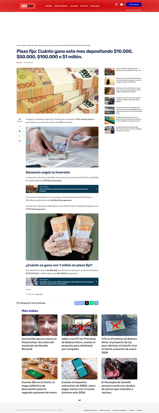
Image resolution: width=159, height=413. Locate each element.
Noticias (23, 45)
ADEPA (61, 410)
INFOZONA (32, 410)
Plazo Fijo (39, 294)
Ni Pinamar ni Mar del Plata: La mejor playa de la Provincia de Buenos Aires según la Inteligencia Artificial (128, 89)
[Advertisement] (79, 27)
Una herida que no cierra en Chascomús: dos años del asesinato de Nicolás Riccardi (39, 344)
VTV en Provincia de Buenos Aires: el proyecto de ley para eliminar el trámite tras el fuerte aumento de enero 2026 (119, 345)
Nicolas (19, 62)
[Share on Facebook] (19, 126)
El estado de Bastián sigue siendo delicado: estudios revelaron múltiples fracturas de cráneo (129, 128)
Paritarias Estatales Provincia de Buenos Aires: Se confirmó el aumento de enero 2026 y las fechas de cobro (128, 119)
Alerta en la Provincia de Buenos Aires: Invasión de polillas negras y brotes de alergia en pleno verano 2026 (129, 80)
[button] (116, 4)
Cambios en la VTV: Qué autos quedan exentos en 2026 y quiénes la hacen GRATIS (128, 99)
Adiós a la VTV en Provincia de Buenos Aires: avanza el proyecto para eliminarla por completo (79, 344)
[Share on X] (19, 131)
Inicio (18, 45)
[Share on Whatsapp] (19, 136)
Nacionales (30, 45)
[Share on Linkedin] (19, 140)
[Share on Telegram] (96, 303)
